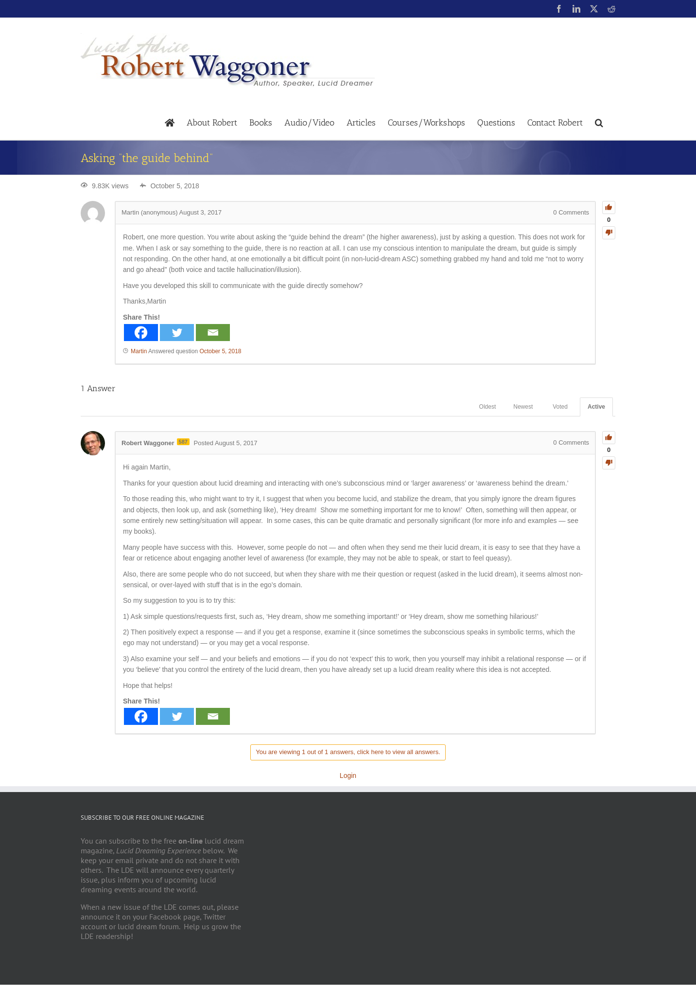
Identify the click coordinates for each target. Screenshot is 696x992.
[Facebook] (141, 332)
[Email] (213, 332)
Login (348, 775)
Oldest (487, 406)
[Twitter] (177, 332)
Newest (523, 406)
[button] (599, 122)
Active (596, 406)
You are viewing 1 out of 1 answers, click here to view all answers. (348, 752)
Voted (560, 406)
